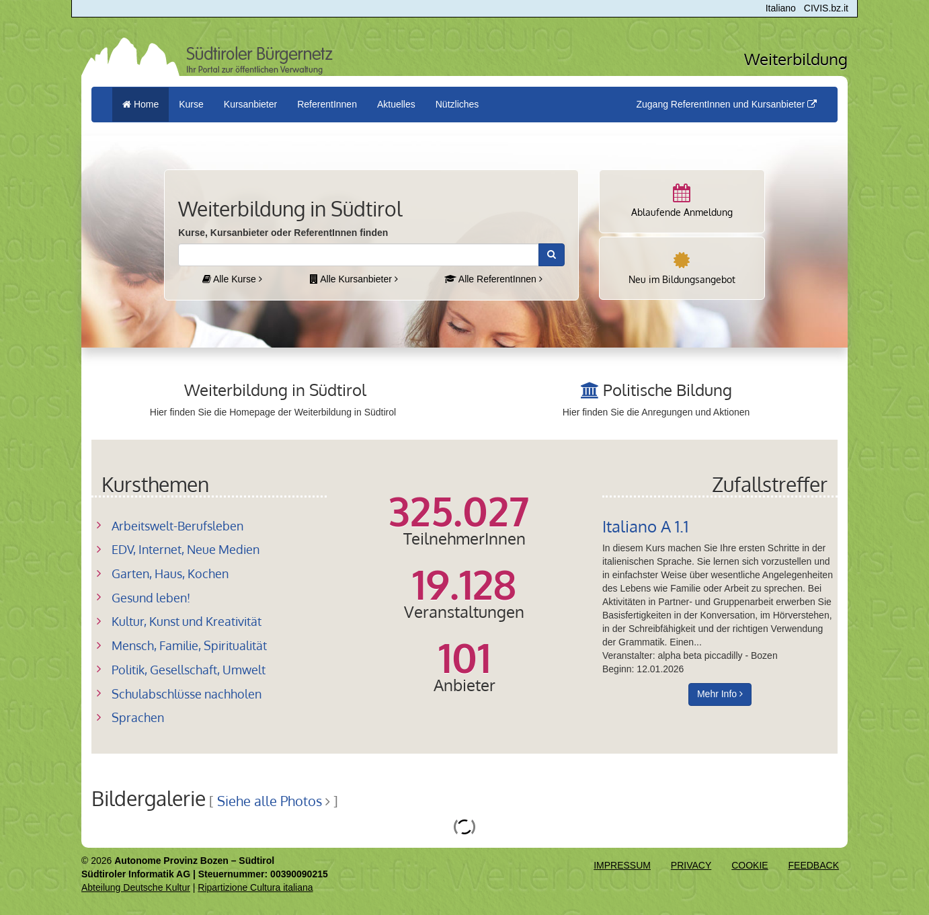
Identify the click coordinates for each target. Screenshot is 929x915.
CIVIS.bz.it (826, 8)
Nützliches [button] (457, 104)
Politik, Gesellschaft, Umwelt (189, 669)
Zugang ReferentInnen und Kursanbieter (726, 104)
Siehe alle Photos (269, 801)
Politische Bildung (667, 389)
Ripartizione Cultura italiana (255, 887)
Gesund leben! (151, 597)
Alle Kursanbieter (354, 279)
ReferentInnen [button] (327, 104)
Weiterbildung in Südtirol (275, 389)
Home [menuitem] (140, 104)
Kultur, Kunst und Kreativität (186, 621)
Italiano (781, 8)
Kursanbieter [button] (250, 104)
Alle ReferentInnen (493, 279)
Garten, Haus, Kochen (170, 573)
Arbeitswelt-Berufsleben (177, 525)
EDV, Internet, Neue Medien (185, 549)
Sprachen (138, 717)
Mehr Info (720, 693)
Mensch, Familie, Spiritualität (189, 645)
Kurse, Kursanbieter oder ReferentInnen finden (283, 232)
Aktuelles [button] (396, 104)
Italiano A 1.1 (645, 526)
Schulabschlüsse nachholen (186, 693)
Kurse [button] (191, 104)
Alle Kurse (232, 279)
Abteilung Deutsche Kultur (135, 887)
